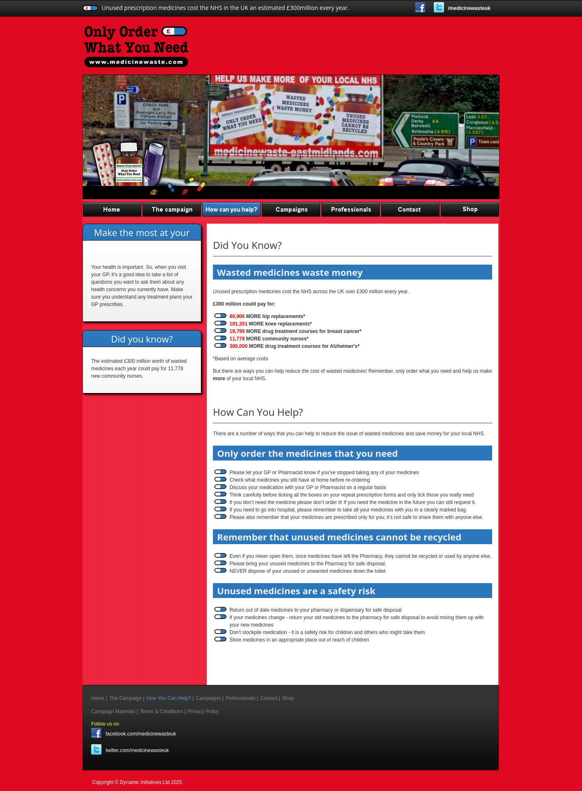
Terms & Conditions (161, 711)
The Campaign (172, 209)
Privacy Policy (203, 711)
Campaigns (291, 209)
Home (112, 209)
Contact (410, 209)
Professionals (351, 209)
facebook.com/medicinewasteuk (141, 734)
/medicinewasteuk (469, 8)
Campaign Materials (113, 711)
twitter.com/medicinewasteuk (137, 750)
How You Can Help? (231, 209)
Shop (470, 209)
